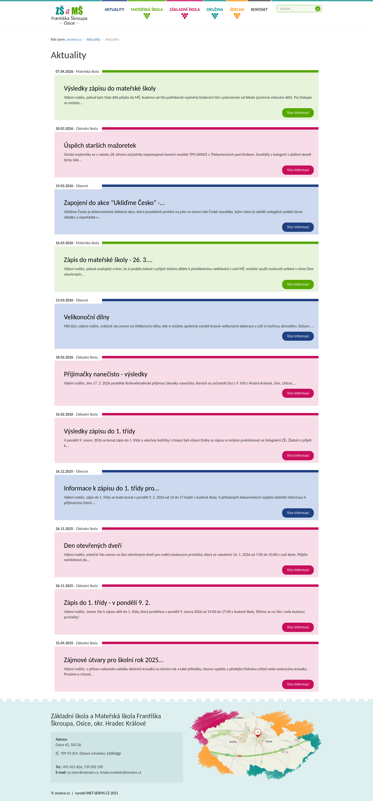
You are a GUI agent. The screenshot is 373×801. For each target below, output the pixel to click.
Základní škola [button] (185, 9)
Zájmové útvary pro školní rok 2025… (113, 660)
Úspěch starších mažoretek (100, 145)
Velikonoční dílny (86, 317)
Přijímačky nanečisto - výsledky (105, 374)
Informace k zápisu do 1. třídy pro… (111, 488)
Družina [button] (215, 9)
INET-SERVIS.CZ (97, 793)
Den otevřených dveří (93, 545)
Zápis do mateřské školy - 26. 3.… (108, 260)
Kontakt (259, 9)
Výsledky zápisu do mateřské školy (110, 88)
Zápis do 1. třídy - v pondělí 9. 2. (107, 602)
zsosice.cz (74, 39)
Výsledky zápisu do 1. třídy (99, 431)
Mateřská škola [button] (147, 9)
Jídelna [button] (237, 9)
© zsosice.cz (61, 793)
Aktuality (114, 9)
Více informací (298, 112)
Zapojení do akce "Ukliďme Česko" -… (114, 203)
